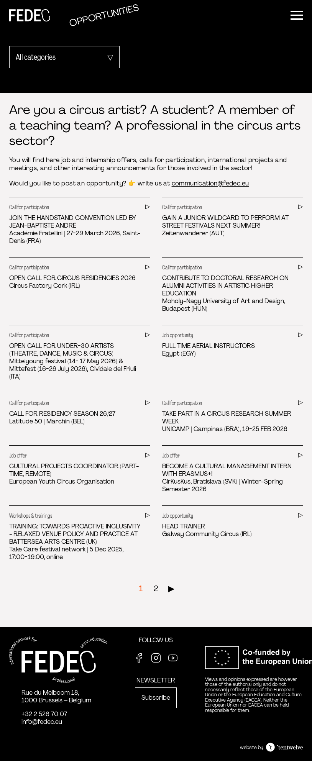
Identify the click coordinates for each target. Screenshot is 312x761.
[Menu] (296, 15)
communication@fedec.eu (210, 183)
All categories (36, 57)
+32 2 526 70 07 (44, 714)
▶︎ (171, 588)
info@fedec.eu (41, 722)
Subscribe (155, 698)
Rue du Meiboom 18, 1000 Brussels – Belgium (56, 696)
